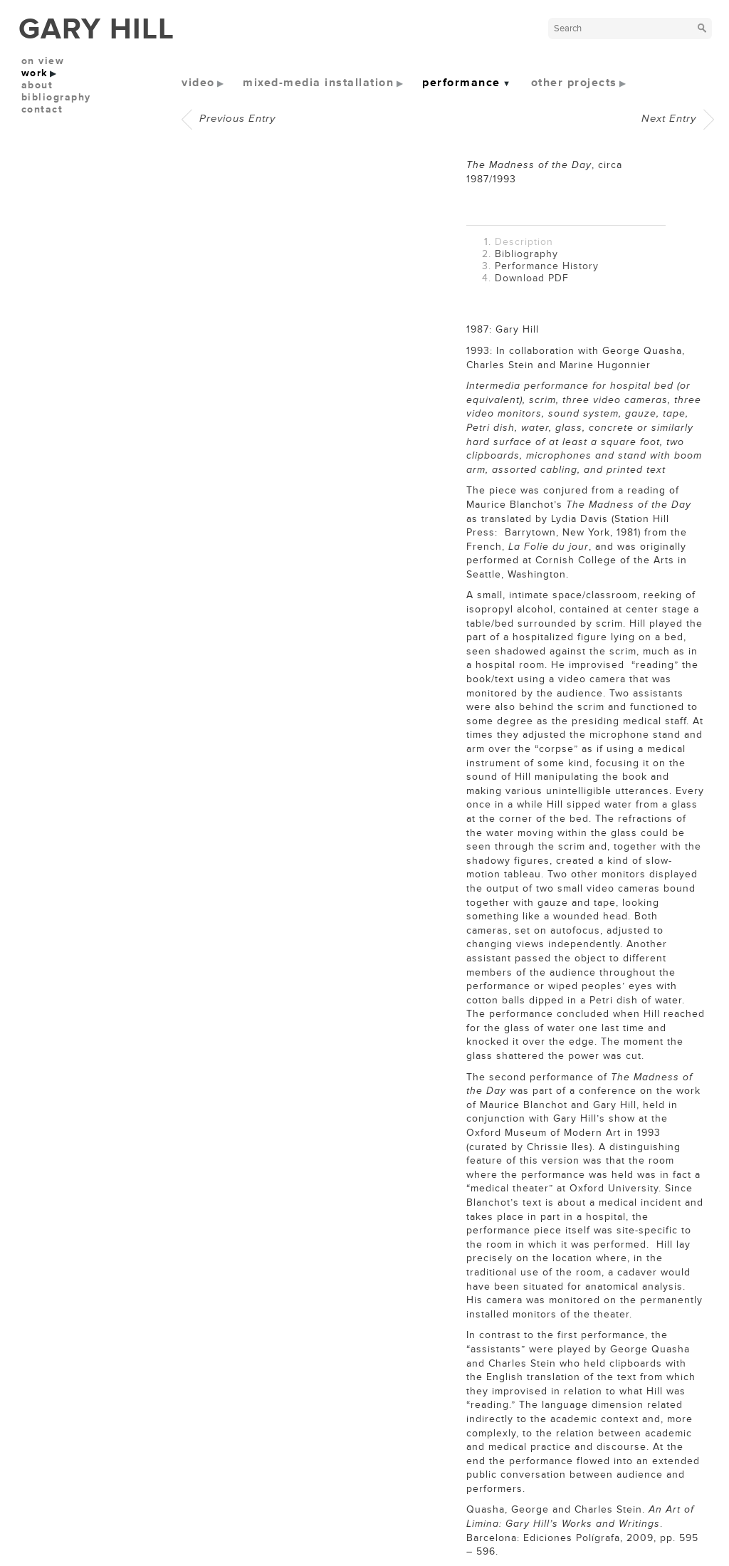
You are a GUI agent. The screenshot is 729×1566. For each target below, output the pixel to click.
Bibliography (526, 254)
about (37, 85)
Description (524, 242)
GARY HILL (96, 29)
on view (43, 61)
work (34, 73)
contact (42, 109)
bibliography (56, 97)
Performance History (547, 266)
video (198, 82)
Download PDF (532, 278)
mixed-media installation (318, 82)
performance (461, 82)
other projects (574, 82)
